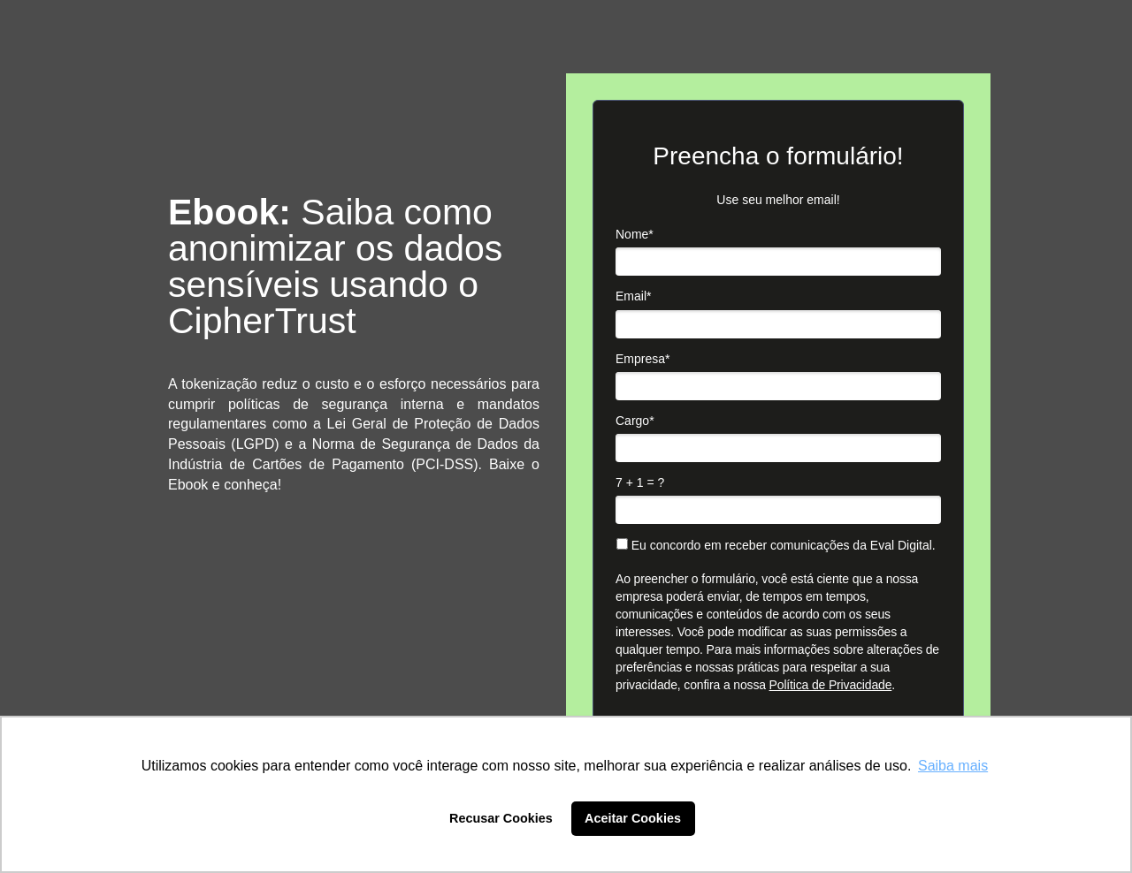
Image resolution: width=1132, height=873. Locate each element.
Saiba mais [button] (953, 765)
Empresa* (642, 359)
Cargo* (635, 421)
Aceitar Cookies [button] (633, 818)
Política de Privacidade (830, 685)
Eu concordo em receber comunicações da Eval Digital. (776, 545)
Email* (633, 296)
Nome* (635, 234)
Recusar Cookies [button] (501, 818)
